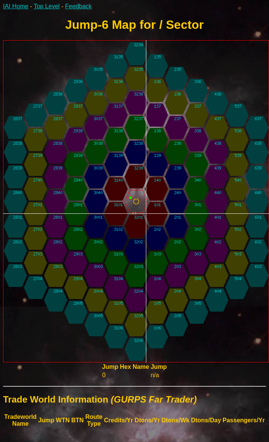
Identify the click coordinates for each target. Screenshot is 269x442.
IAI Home (15, 6)
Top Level (47, 6)
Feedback (78, 6)
